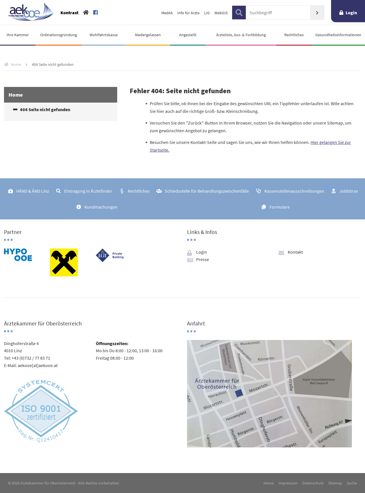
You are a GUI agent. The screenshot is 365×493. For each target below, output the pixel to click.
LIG (207, 12)
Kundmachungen (100, 207)
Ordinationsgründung (58, 34)
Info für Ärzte (188, 12)
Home (16, 64)
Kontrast (69, 12)
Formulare (279, 207)
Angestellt (187, 34)
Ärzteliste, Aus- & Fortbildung (241, 34)
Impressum (288, 483)
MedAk (167, 12)
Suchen (317, 12)
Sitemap (335, 483)
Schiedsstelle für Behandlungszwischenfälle (207, 191)
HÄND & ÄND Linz (32, 191)
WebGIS (221, 12)
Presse (202, 259)
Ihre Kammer (18, 34)
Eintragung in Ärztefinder (88, 191)
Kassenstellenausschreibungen (294, 191)
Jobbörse (348, 191)
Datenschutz (313, 483)
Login (351, 12)
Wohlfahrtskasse (104, 34)
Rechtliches (294, 34)
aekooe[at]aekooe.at (38, 365)
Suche (352, 483)
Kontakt (295, 252)
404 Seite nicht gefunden (45, 109)
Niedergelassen (148, 34)
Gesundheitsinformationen (338, 34)
